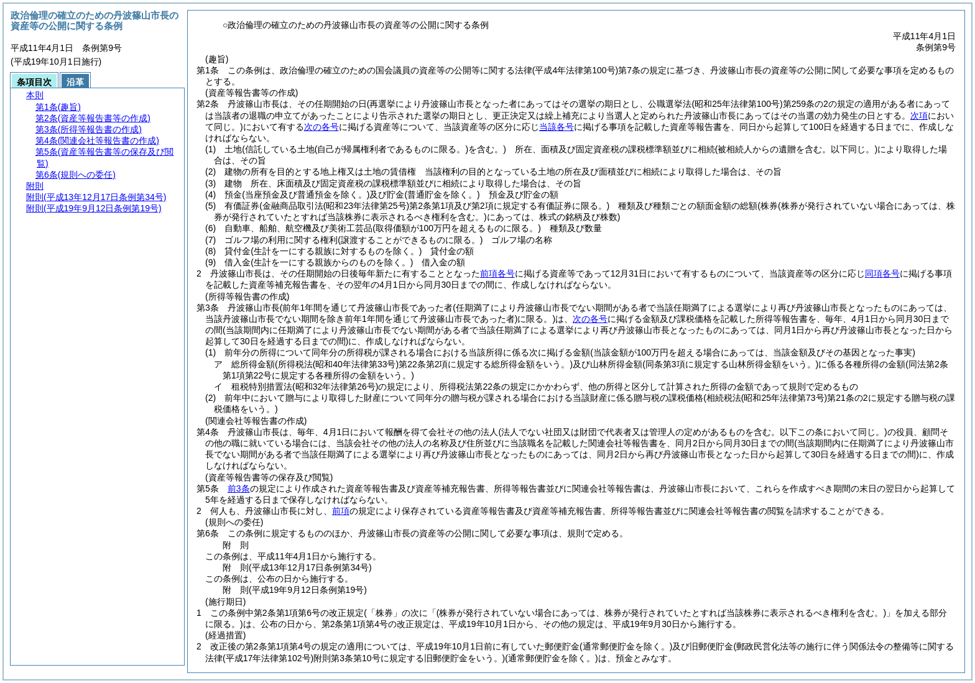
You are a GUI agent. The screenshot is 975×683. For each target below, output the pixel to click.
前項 (340, 511)
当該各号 (556, 127)
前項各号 (497, 273)
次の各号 (321, 127)
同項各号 (882, 273)
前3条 (239, 488)
